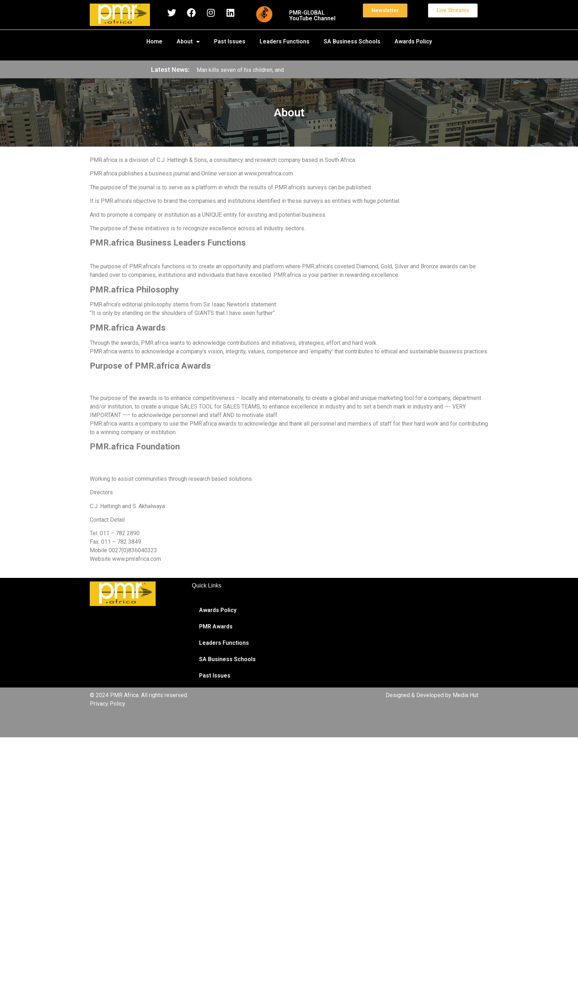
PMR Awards (216, 626)
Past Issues (229, 41)
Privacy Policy (107, 703)
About (188, 41)
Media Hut (465, 695)
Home (154, 41)
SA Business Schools (352, 41)
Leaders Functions (284, 41)
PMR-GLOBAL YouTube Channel (312, 15)
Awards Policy (413, 41)
